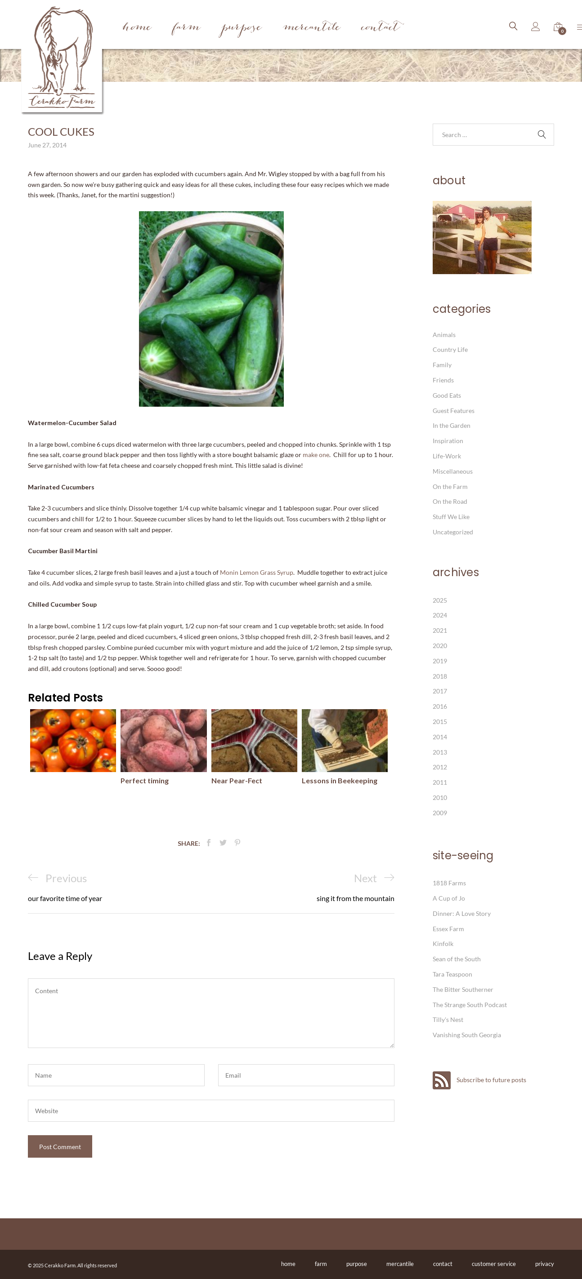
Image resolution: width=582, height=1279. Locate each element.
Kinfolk (443, 943)
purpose (356, 1263)
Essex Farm (448, 929)
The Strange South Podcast (470, 1004)
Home (137, 28)
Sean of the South (457, 959)
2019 (440, 661)
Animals (444, 334)
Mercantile (311, 28)
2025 (440, 600)
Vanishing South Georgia (467, 1035)
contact (442, 1263)
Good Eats (447, 395)
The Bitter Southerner (463, 989)
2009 (440, 813)
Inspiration (448, 440)
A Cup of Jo (449, 898)
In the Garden (451, 425)
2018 (440, 676)
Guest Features (454, 410)
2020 (440, 645)
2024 (440, 615)
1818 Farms (449, 883)
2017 (440, 691)
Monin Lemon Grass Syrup (256, 572)
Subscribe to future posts (479, 1080)
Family (442, 365)
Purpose (242, 28)
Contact (381, 28)
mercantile (400, 1263)
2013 (440, 752)
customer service (494, 1263)
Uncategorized (453, 532)
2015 (440, 721)
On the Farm (450, 486)
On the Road (450, 501)
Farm (187, 28)
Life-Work (447, 456)
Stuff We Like (451, 516)
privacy (544, 1263)
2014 (440, 737)
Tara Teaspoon (452, 974)
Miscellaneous (453, 471)
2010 (440, 797)
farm (321, 1263)
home (288, 1263)
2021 (440, 630)
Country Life (450, 349)
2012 (440, 767)
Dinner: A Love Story (462, 913)
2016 (440, 706)
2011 (440, 782)
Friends (443, 380)
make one (316, 454)
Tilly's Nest (448, 1019)
